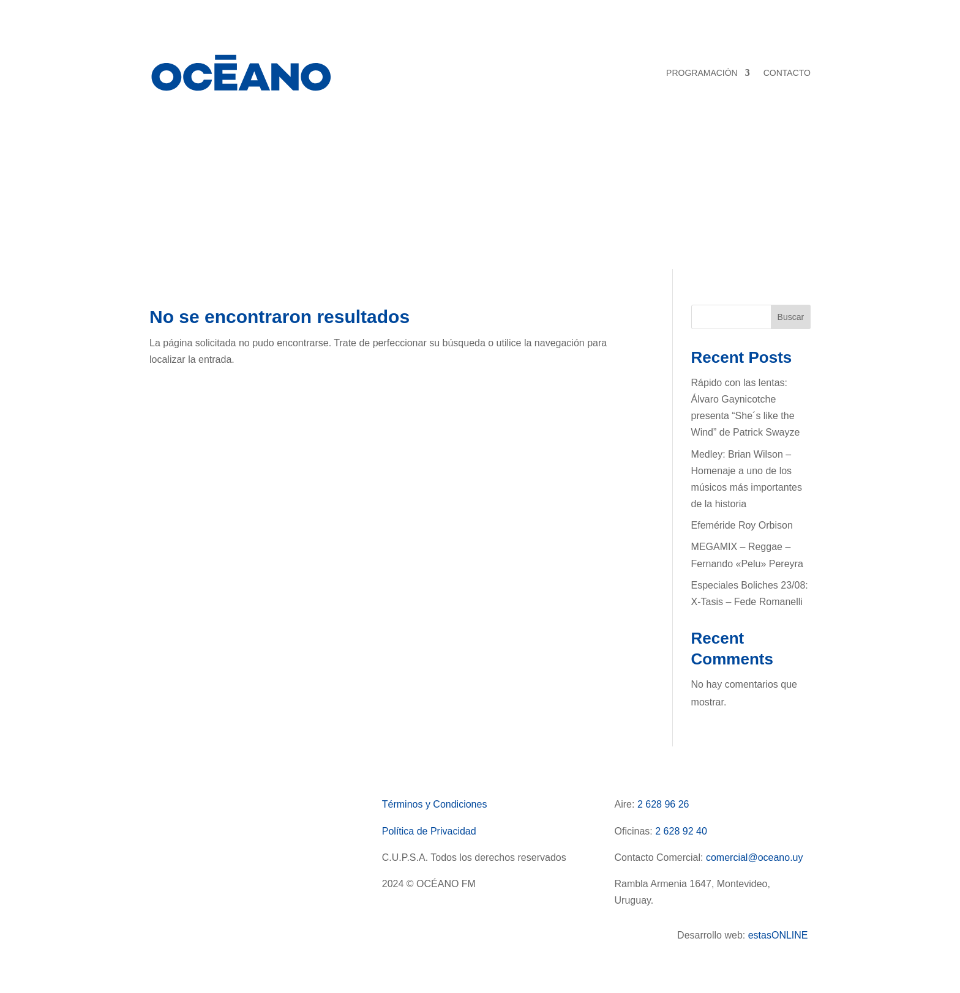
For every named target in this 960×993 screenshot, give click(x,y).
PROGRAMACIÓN (702, 73)
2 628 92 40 (681, 831)
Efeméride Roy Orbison (742, 525)
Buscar (791, 317)
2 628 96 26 (663, 804)
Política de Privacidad (429, 831)
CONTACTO (787, 73)
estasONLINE (779, 935)
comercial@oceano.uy (754, 857)
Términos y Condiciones (434, 804)
